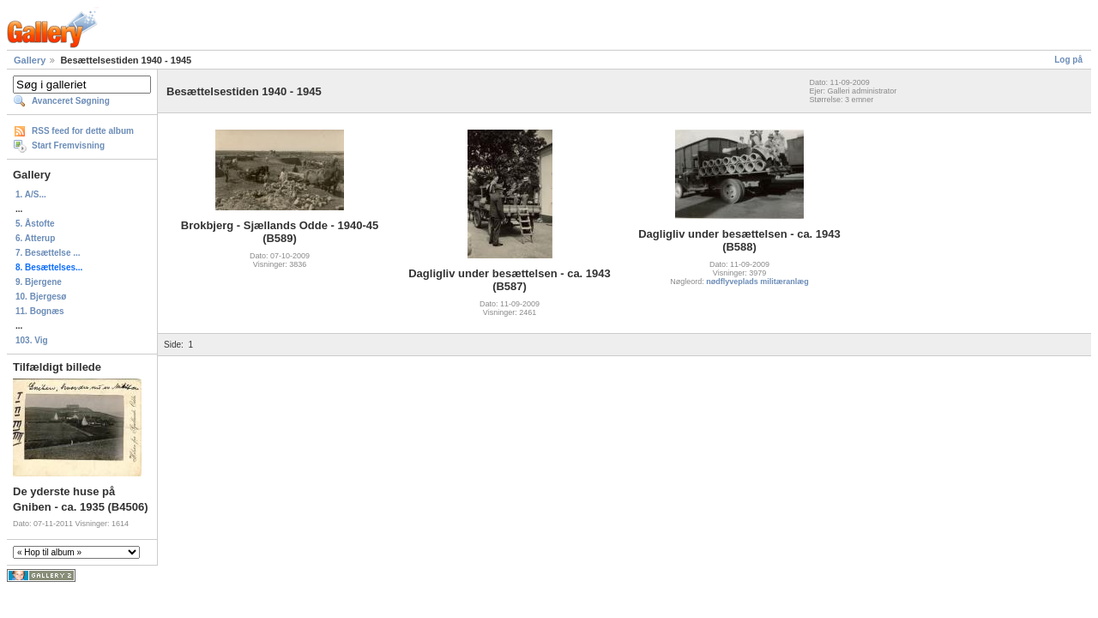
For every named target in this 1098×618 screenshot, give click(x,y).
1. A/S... (30, 194)
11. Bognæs (39, 311)
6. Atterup (35, 238)
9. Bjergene (38, 282)
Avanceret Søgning (71, 101)
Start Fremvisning (68, 145)
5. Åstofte (35, 223)
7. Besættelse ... (48, 253)
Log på (1068, 59)
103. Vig (31, 340)
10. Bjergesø (40, 296)
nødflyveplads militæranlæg (757, 281)
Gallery (29, 60)
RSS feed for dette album (83, 131)
